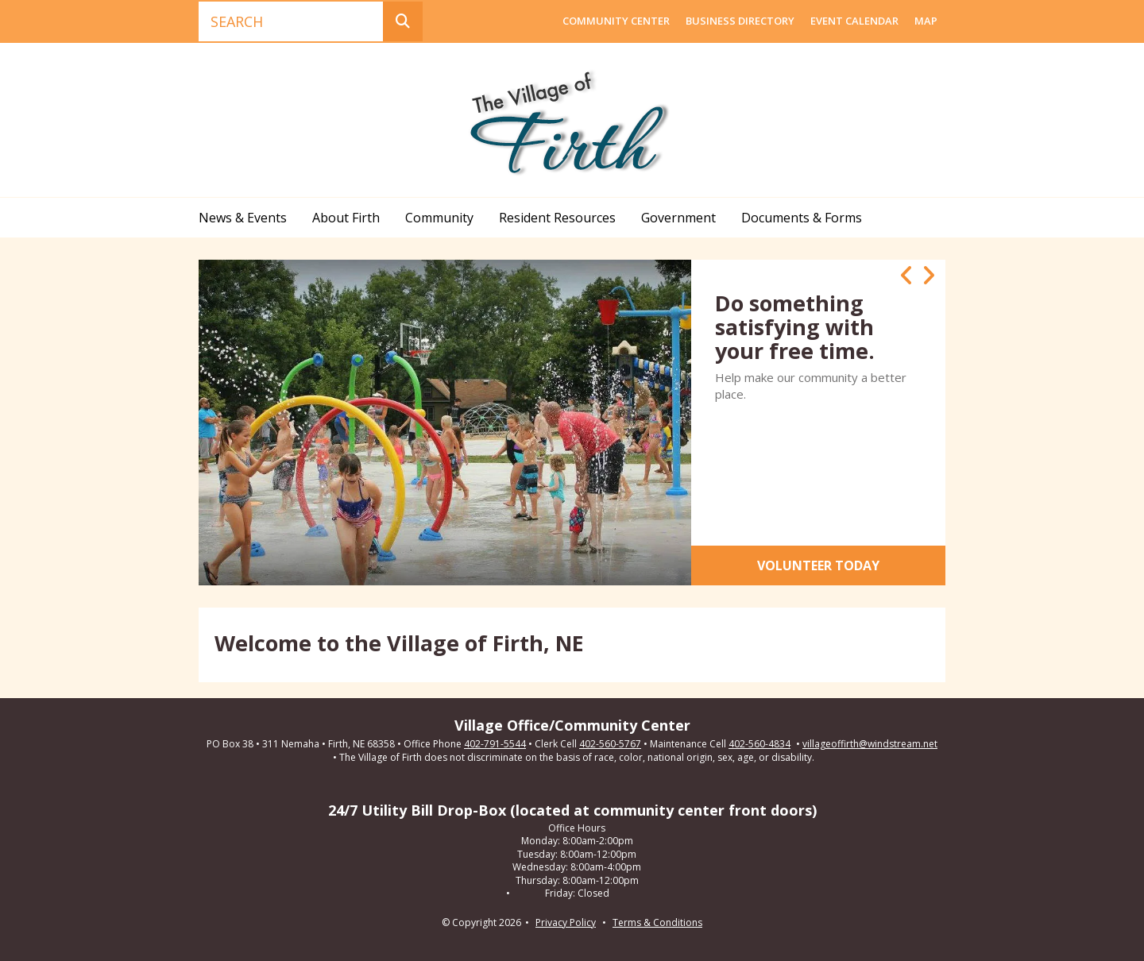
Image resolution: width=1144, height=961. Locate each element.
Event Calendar (854, 21)
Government (678, 217)
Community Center (616, 21)
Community (439, 217)
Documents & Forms (801, 217)
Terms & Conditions (657, 922)
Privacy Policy (565, 922)
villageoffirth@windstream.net (869, 744)
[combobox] (291, 21)
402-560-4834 (759, 744)
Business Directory (740, 21)
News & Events (243, 217)
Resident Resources (557, 217)
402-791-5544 (495, 744)
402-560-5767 (610, 744)
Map (925, 21)
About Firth (346, 217)
